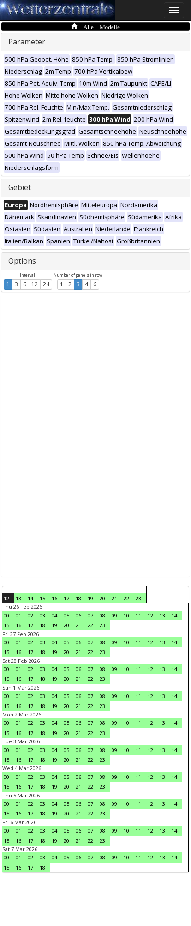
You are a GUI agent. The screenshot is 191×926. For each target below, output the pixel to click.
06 (78, 615)
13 (18, 598)
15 (42, 598)
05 (66, 615)
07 (90, 615)
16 (54, 598)
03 (42, 615)
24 (46, 284)
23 (138, 598)
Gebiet (19, 187)
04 (54, 615)
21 (114, 598)
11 (138, 615)
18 (78, 598)
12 (34, 284)
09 (114, 615)
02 (30, 615)
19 (90, 598)
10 (126, 615)
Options (22, 261)
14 (30, 598)
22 (126, 598)
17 (66, 598)
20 (102, 598)
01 (18, 615)
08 (102, 615)
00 (6, 615)
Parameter (26, 42)
